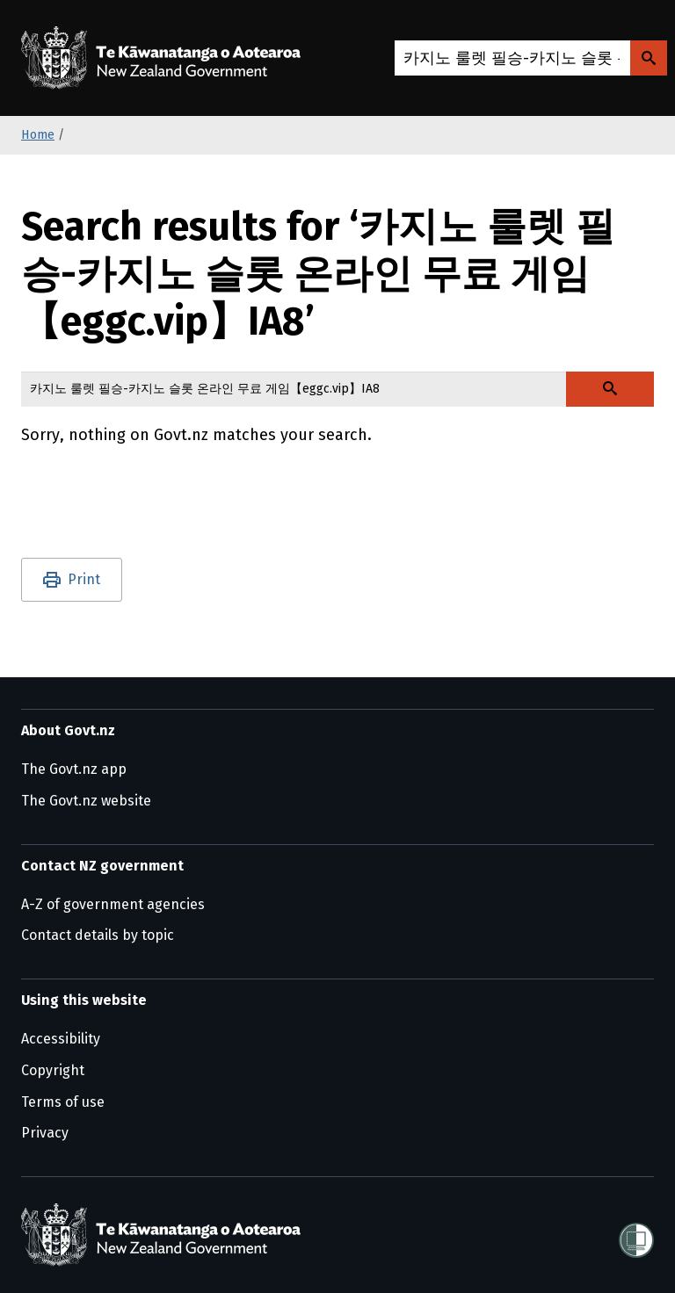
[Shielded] (636, 1235)
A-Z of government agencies (113, 904)
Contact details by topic (97, 935)
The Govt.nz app (74, 769)
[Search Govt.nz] (648, 58)
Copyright (52, 1070)
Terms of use (63, 1102)
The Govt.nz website (86, 800)
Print (84, 579)
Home (37, 134)
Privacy (45, 1132)
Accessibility (60, 1038)
